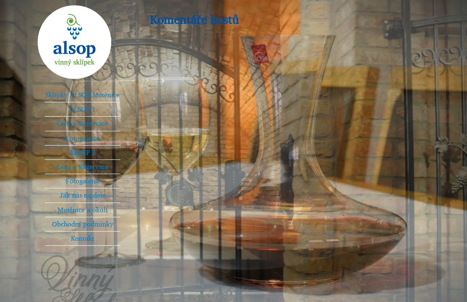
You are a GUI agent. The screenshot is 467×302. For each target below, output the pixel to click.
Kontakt (82, 238)
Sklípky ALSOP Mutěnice (82, 95)
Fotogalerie (82, 138)
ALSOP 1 (82, 109)
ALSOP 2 (82, 152)
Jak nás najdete (83, 195)
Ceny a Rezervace (82, 123)
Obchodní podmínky (82, 224)
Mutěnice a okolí (82, 209)
